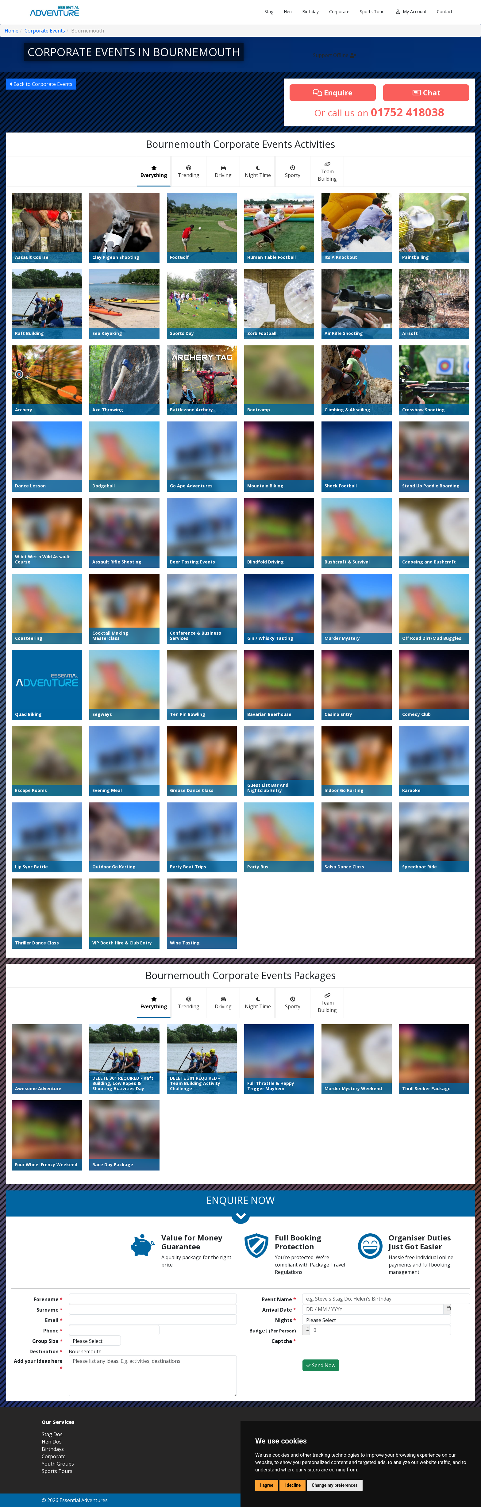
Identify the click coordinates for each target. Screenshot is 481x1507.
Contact (444, 11)
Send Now (320, 1365)
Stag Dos (52, 1434)
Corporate (339, 11)
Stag (268, 11)
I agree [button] (266, 1485)
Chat (426, 92)
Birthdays (53, 1449)
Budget (272, 1330)
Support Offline (334, 55)
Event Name (279, 1299)
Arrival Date (279, 1309)
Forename (48, 1299)
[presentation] (348, 1347)
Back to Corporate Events (41, 84)
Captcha (283, 1341)
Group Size (47, 1341)
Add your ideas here (38, 1365)
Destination (46, 1351)
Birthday (310, 11)
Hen (288, 11)
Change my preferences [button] (334, 1485)
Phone (53, 1330)
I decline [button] (292, 1485)
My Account (411, 11)
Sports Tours (373, 11)
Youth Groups (58, 1463)
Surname (50, 1309)
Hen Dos (52, 1441)
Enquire (332, 92)
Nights (285, 1320)
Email (54, 1320)
